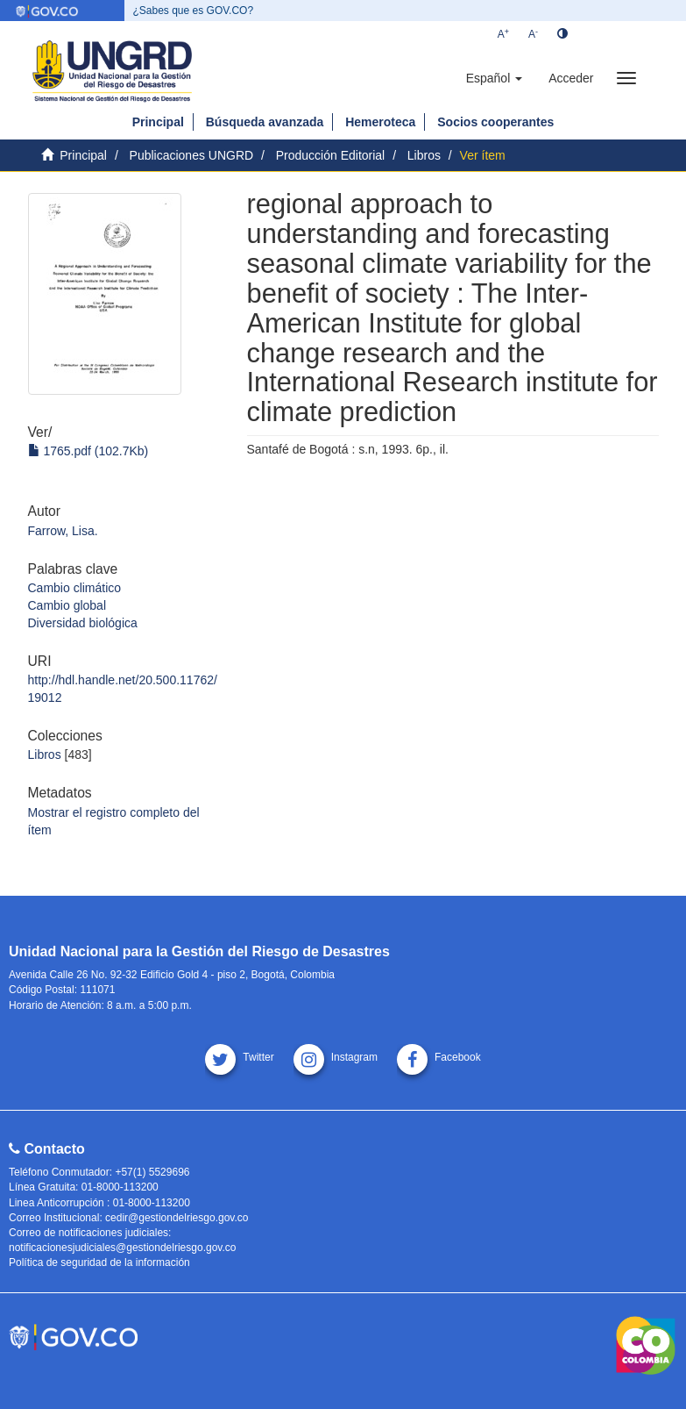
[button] (494, 78)
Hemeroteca (380, 122)
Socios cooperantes (495, 122)
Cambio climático (75, 588)
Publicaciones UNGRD (192, 155)
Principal (158, 122)
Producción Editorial (330, 155)
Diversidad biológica (83, 623)
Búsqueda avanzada (265, 122)
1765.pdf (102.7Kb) (88, 451)
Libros (424, 155)
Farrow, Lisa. (63, 531)
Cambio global (67, 605)
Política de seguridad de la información (99, 1262)
